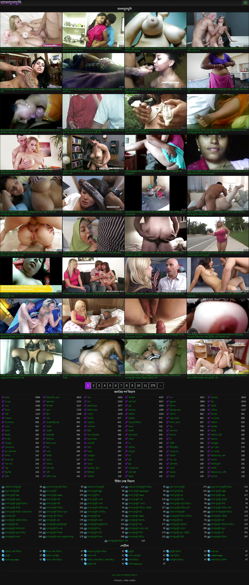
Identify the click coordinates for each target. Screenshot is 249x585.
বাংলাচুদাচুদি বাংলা (12, 537)
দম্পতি (8, 439)
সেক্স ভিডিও (175, 555)
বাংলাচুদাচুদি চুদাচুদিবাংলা (97, 524)
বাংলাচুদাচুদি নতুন (218, 528)
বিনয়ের (214, 414)
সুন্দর (48, 410)
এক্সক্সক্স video (217, 555)
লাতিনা (173, 455)
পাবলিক (90, 476)
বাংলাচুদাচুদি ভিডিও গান (118, 541)
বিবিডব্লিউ (174, 447)
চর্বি (129, 460)
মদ (129, 455)
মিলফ (7, 410)
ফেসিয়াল (91, 426)
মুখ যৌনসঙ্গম (10, 451)
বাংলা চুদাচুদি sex (12, 495)
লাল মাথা (173, 431)
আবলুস (8, 443)
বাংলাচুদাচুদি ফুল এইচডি (180, 532)
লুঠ (129, 406)
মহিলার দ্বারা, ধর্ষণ (218, 455)
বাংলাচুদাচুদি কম (176, 520)
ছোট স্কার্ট (132, 472)
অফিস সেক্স (51, 476)
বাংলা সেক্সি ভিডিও (54, 560)
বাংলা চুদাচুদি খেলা (95, 499)
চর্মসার (213, 431)
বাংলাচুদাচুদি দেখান (177, 528)
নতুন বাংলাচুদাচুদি (12, 491)
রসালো (214, 460)
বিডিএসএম (51, 443)
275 (153, 385)
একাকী (49, 431)
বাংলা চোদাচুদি (134, 555)
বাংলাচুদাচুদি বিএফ (95, 537)
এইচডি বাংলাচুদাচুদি (13, 487)
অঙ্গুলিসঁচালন (134, 422)
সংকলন (8, 418)
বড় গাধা (173, 460)
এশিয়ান (214, 410)
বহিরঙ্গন (214, 422)
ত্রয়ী (6, 414)
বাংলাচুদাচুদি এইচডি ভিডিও (16, 520)
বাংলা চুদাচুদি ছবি (53, 503)
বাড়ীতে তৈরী (216, 435)
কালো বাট (9, 460)
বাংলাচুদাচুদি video (136, 516)
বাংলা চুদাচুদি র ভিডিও (96, 512)
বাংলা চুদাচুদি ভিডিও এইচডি (139, 507)
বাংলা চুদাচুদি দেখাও (136, 503)
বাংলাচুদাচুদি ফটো (94, 532)
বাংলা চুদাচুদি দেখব (95, 503)
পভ (171, 426)
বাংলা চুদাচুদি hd (176, 491)
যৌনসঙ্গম (173, 464)
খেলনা (90, 414)
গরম (48, 418)
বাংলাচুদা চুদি (10, 516)
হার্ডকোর (214, 397)
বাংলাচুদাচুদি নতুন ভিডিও (15, 532)
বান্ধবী (131, 431)
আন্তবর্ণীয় (50, 435)
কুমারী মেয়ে (92, 406)
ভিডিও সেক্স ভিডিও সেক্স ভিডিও (100, 560)
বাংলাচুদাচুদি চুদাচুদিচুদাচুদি (56, 524)
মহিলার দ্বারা (92, 410)
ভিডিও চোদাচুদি (52, 555)
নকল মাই (50, 468)
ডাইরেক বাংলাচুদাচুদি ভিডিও (140, 487)
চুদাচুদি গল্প (91, 564)
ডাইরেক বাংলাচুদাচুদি (95, 487)
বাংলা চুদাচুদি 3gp (94, 491)
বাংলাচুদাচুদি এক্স (53, 520)
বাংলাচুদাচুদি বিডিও (136, 537)
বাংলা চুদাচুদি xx (176, 495)
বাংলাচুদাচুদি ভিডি (177, 537)
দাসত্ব (89, 451)
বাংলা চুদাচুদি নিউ (218, 503)
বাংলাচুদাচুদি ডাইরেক (178, 524)
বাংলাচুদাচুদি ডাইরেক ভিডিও (222, 524)
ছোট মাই (132, 401)
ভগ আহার (215, 451)
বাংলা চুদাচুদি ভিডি (12, 507)
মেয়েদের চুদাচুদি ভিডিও (97, 551)
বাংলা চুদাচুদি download (138, 491)
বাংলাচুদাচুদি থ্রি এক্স (54, 528)
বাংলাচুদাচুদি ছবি (135, 524)
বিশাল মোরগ (175, 422)
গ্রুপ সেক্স (214, 447)
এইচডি (213, 406)
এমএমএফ (174, 451)
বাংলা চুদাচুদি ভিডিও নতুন (56, 512)
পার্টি (48, 472)
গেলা (48, 451)
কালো (7, 431)
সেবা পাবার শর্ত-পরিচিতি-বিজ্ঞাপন (124, 575)
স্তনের (89, 464)
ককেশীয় (214, 426)
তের (7, 406)
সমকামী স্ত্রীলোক (52, 422)
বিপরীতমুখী (215, 464)
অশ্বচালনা (50, 401)
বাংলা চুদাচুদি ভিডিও (54, 507)
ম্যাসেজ (214, 476)
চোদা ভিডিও (133, 560)
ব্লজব (7, 397)
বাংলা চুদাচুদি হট (135, 512)
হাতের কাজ (92, 439)
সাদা (89, 401)
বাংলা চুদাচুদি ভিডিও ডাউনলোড (18, 512)
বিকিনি (49, 455)
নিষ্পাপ (173, 406)
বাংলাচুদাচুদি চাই (11, 524)
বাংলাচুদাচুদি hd (93, 516)
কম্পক (7, 455)
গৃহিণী (172, 443)
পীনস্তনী (131, 397)
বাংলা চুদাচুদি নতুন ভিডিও (180, 503)
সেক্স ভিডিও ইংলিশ (219, 560)
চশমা (89, 447)
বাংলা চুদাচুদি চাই (176, 499)
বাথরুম (173, 472)
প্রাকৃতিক (90, 422)
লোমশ (49, 426)
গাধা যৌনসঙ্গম (93, 435)
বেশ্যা (7, 426)
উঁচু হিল (8, 472)
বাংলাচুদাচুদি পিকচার (54, 532)
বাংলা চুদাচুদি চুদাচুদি (219, 499)
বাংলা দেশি (91, 555)
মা (170, 439)
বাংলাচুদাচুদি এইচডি (219, 516)
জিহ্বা (130, 476)
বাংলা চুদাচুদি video (54, 495)
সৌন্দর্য (172, 414)
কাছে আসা (132, 435)
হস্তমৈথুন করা (175, 410)
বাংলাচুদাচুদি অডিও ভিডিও (181, 516)
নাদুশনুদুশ (214, 443)
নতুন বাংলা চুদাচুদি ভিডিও (221, 487)
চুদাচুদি (131, 551)
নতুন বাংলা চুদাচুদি (177, 487)
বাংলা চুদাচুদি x (93, 495)
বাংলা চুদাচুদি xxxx (12, 499)
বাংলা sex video (12, 560)
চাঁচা (212, 401)
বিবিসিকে (50, 439)
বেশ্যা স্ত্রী (90, 443)
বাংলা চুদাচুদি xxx (218, 495)
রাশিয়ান (131, 447)
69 (129, 464)
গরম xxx (214, 551)
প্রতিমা (172, 476)
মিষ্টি (89, 431)
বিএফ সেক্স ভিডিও (54, 551)
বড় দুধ (8, 401)
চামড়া (130, 426)
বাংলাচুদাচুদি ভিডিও (219, 537)
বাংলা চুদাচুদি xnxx (136, 495)
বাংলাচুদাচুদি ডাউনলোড (15, 528)
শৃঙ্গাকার (131, 418)
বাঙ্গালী (213, 468)
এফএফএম (9, 447)
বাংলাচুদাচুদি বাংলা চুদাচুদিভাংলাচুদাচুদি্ (61, 537)
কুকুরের (173, 401)
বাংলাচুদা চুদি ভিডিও (54, 516)
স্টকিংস (131, 414)
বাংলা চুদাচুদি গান (135, 499)
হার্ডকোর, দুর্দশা (93, 468)
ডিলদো (173, 435)
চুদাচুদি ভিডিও (175, 551)
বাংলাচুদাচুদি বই (217, 532)
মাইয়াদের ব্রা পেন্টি (218, 472)
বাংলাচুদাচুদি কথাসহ (136, 520)
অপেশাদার (9, 422)
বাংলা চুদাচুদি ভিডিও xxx (97, 507)
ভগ (171, 397)
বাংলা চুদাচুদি (51, 491)
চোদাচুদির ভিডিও (177, 560)
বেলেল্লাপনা (133, 468)
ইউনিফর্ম (90, 472)
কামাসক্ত (132, 410)
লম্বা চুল (131, 451)
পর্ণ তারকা (215, 418)
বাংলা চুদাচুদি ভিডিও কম (180, 507)
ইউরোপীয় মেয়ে (52, 397)
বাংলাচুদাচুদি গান (217, 520)
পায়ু (6, 468)
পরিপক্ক (49, 464)
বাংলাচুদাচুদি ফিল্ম (135, 532)
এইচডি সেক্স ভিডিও (13, 551)
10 (138, 385)
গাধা (89, 397)
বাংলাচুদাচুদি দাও (94, 528)
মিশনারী (49, 406)
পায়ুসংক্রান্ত (174, 418)
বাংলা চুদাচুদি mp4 (218, 491)
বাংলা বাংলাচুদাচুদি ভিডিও (221, 512)
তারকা (131, 439)
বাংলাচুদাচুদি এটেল (95, 520)
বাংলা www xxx (135, 564)
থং (129, 443)
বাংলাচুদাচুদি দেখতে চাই (138, 528)
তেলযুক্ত (91, 455)
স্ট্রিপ (48, 414)
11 (145, 385)
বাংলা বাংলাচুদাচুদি (177, 512)
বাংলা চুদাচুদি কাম (53, 499)
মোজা (172, 468)
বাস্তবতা (214, 439)
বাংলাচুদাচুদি (10, 3)
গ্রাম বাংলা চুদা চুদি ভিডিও (56, 487)
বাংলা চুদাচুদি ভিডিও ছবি (221, 507)
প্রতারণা (90, 460)
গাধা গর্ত (8, 464)
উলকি (7, 435)
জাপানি (90, 418)
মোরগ (48, 460)
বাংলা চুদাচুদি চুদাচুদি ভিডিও (16, 503)
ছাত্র (47, 447)
